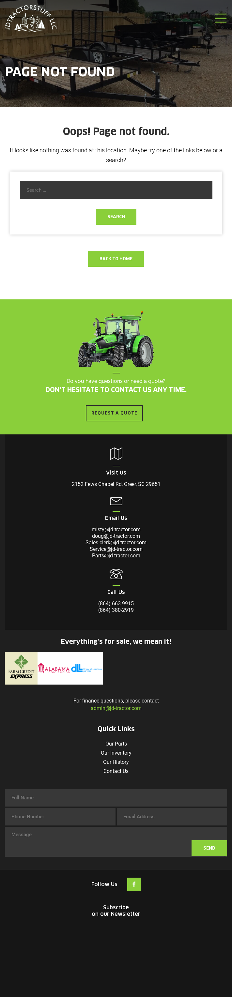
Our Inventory (116, 753)
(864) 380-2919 (116, 610)
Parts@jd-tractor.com (116, 555)
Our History (116, 762)
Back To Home (116, 259)
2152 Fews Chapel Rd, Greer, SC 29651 (116, 484)
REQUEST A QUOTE (114, 413)
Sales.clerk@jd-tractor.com (116, 542)
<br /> (116, 948)
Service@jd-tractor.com (116, 549)
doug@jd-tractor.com (116, 536)
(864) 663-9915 (116, 603)
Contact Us (116, 771)
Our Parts (116, 744)
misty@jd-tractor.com (116, 529)
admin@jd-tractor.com (116, 708)
